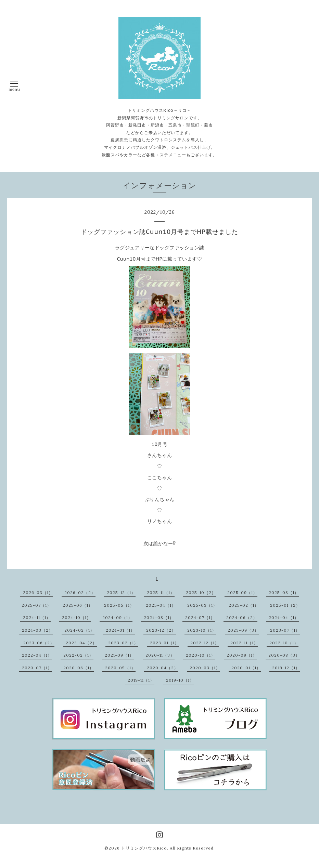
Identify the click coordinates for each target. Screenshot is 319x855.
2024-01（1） (120, 630)
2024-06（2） (241, 617)
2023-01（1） (164, 642)
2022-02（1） (78, 655)
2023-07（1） (285, 630)
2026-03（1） (38, 592)
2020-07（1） (37, 667)
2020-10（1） (200, 655)
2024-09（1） (117, 617)
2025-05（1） (119, 605)
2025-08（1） (284, 592)
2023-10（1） (201, 630)
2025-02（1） (244, 605)
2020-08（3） (284, 655)
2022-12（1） (204, 642)
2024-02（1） (79, 630)
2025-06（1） (78, 605)
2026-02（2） (79, 592)
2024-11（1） (37, 617)
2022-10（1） (283, 642)
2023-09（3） (243, 630)
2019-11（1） (141, 680)
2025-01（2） (285, 605)
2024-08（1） (159, 617)
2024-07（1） (200, 617)
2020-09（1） (242, 655)
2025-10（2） (201, 592)
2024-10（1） (76, 617)
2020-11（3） (160, 655)
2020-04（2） (162, 667)
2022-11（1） (244, 642)
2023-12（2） (161, 630)
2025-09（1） (242, 592)
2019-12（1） (286, 667)
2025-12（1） (121, 592)
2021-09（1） (119, 655)
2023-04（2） (81, 642)
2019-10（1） (180, 680)
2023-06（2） (38, 642)
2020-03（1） (205, 667)
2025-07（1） (36, 605)
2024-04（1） (284, 617)
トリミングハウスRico (144, 848)
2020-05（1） (120, 667)
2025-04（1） (161, 605)
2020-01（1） (246, 667)
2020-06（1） (78, 667)
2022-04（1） (37, 655)
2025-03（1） (202, 605)
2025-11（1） (161, 592)
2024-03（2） (37, 630)
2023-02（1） (123, 642)
